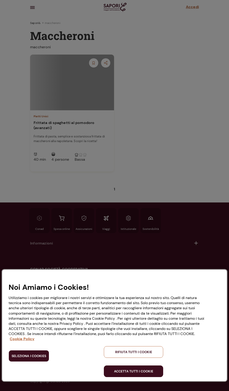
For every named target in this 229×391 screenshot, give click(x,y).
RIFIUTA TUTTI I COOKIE (133, 352)
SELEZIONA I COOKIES (29, 356)
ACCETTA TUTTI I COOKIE (133, 371)
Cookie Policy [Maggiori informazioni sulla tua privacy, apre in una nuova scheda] (22, 338)
